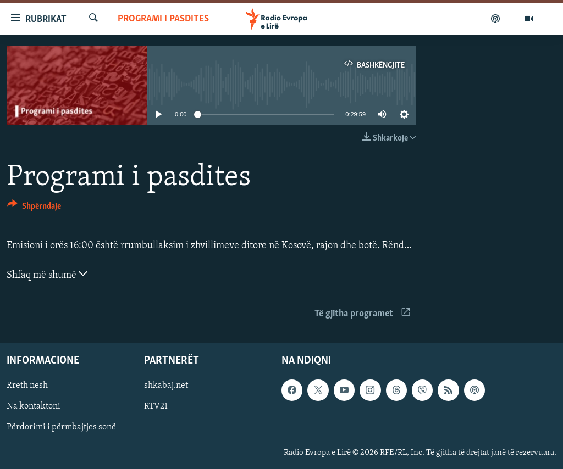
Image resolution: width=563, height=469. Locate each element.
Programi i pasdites (163, 19)
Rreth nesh (27, 385)
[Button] (34, 208)
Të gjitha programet (362, 314)
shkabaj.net (166, 385)
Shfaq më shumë (47, 274)
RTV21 (156, 406)
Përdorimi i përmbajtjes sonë (61, 427)
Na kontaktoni (33, 406)
